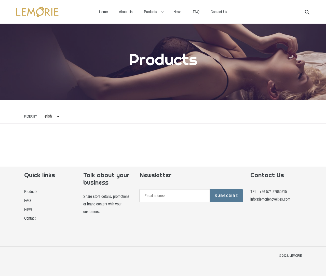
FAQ (27, 200)
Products (30, 191)
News (28, 209)
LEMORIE (296, 255)
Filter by (30, 116)
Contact (30, 218)
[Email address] (175, 195)
